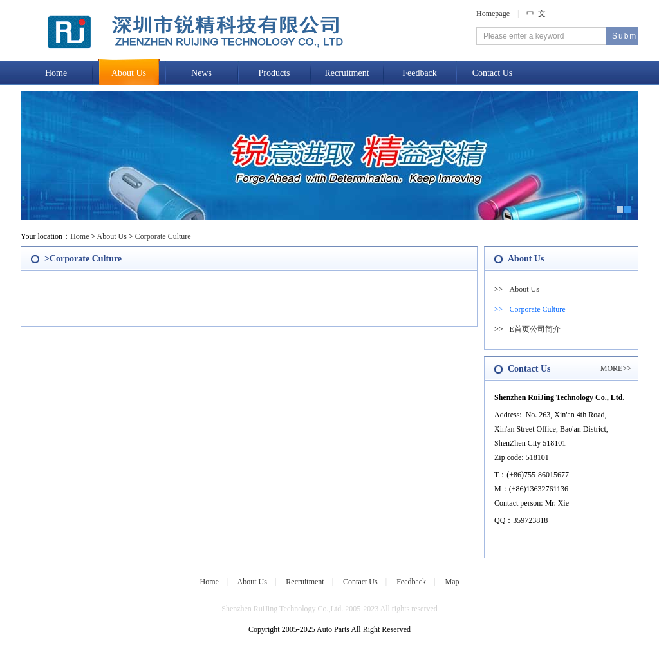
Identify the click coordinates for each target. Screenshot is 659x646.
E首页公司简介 (535, 329)
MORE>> (615, 368)
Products (274, 73)
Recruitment (346, 73)
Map (452, 581)
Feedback (419, 73)
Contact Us (492, 73)
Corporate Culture (163, 236)
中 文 (536, 13)
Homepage (493, 13)
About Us (128, 73)
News (201, 73)
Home (56, 73)
